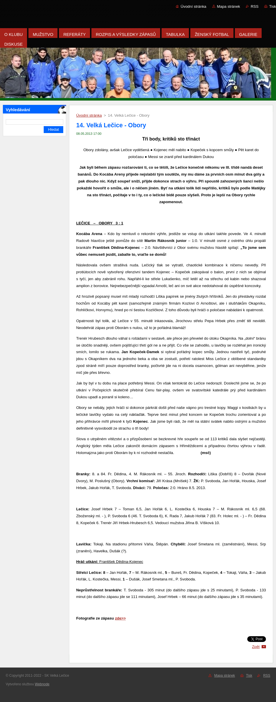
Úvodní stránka (193, 6)
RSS (254, 6)
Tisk (272, 6)
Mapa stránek (228, 6)
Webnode (42, 684)
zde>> (120, 618)
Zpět (256, 647)
